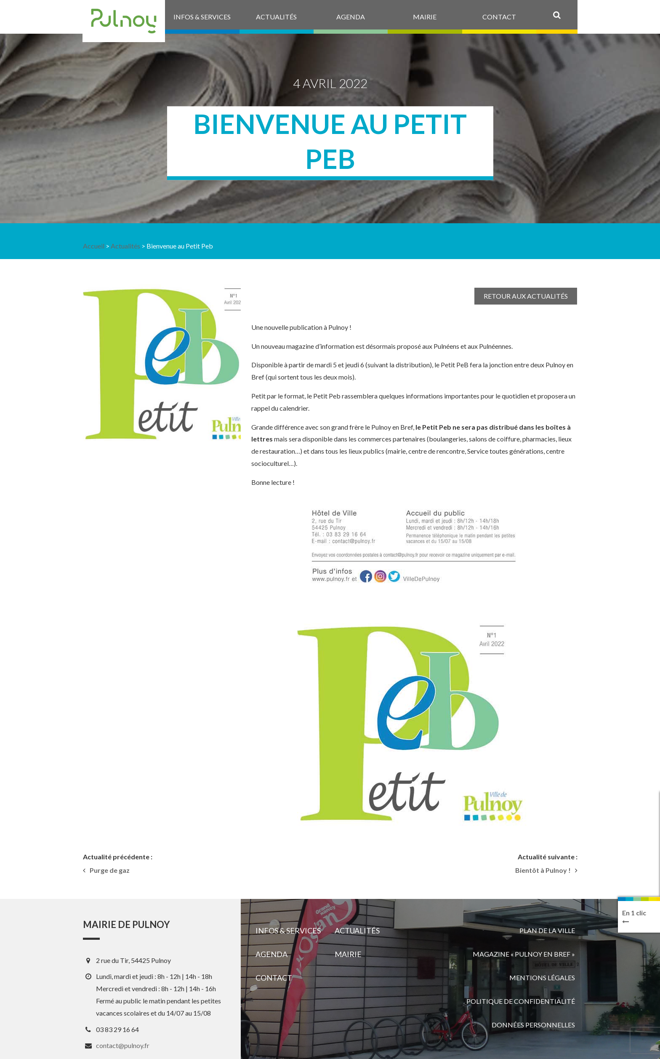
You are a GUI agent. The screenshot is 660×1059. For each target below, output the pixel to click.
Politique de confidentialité (520, 1001)
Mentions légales (542, 977)
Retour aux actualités (526, 296)
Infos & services (288, 930)
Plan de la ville (547, 930)
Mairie (348, 954)
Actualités (125, 246)
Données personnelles (533, 1025)
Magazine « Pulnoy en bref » (524, 954)
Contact (273, 977)
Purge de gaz (110, 870)
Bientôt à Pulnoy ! (543, 870)
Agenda (271, 954)
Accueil (93, 246)
